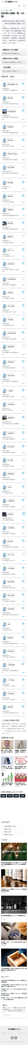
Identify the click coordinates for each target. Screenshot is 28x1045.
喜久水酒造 (11, 306)
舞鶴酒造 (10, 638)
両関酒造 (10, 707)
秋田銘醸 (10, 183)
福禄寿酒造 (11, 609)
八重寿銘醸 (11, 665)
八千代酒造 (11, 680)
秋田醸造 (10, 127)
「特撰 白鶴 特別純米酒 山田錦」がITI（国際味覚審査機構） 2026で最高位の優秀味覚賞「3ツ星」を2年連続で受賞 (7, 783)
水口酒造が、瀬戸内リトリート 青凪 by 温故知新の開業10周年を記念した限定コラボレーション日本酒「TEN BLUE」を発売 (7, 767)
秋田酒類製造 (11, 111)
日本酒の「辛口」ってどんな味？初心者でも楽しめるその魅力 (14, 942)
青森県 (3, 796)
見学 (24, 514)
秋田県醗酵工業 (12, 84)
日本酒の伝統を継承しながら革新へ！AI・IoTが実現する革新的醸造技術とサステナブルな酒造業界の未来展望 (14, 863)
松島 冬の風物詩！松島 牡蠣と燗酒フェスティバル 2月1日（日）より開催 (20, 767)
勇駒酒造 (10, 237)
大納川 (9, 487)
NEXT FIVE (10, 555)
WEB (23, 84)
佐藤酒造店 (11, 433)
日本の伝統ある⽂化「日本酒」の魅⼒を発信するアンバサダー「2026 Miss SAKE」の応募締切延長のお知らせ (20, 783)
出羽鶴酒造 (11, 528)
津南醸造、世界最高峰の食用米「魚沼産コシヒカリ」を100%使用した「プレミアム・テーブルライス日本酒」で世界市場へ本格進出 (21, 751)
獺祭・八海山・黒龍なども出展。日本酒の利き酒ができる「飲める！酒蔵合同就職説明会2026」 (6, 751)
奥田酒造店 (11, 264)
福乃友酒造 (11, 595)
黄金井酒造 (11, 375)
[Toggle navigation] (2, 1)
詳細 (23, 90)
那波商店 (10, 541)
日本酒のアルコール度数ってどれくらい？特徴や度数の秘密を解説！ (14, 889)
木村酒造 (10, 320)
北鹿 (8, 624)
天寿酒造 (10, 514)
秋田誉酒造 (11, 167)
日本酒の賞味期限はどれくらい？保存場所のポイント (14, 916)
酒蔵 (7, 10)
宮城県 (16, 796)
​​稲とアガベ (11, 250)
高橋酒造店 (11, 474)
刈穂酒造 (10, 293)
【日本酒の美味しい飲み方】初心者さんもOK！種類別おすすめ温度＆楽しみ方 (13, 969)
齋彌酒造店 (11, 418)
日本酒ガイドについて (7, 1033)
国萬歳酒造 (11, 347)
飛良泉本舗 (11, 582)
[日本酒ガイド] (11, 1)
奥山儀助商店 (11, 279)
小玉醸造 (10, 391)
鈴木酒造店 (11, 447)
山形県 (22, 796)
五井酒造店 (11, 404)
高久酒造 (10, 460)
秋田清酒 (10, 140)
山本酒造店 (11, 694)
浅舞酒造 (10, 196)
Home (2, 10)
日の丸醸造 (11, 568)
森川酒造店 (11, 651)
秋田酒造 (10, 98)
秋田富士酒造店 (12, 154)
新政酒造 (10, 223)
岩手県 (9, 796)
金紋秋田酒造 (11, 333)
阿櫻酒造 (10, 210)
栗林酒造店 (11, 362)
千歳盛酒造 (11, 501)
